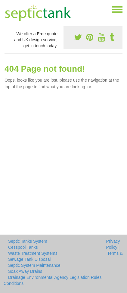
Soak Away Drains (25, 271)
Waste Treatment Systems (32, 253)
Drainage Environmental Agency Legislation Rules (55, 277)
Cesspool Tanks (23, 247)
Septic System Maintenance (34, 265)
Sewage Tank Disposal (29, 259)
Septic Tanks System (27, 241)
